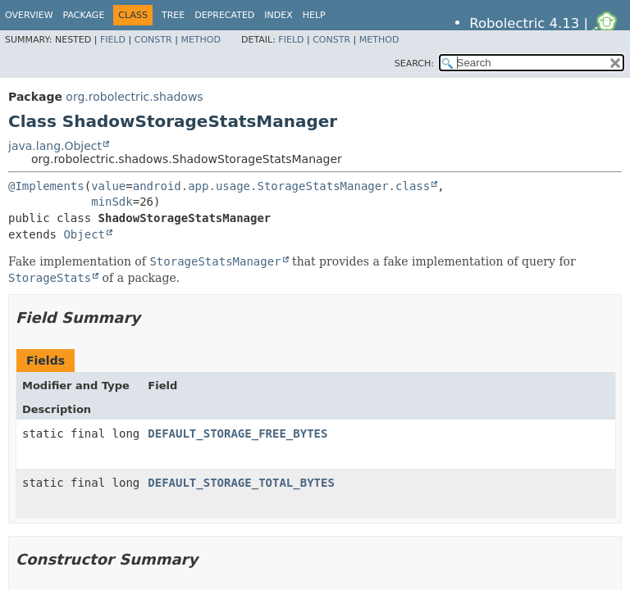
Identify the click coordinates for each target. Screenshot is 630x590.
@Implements (46, 186)
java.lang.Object (55, 145)
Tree (173, 15)
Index (278, 15)
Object (84, 234)
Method (200, 39)
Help (314, 15)
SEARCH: (414, 63)
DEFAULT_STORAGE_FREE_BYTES (237, 433)
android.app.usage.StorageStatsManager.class (281, 186)
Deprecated (224, 15)
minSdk (112, 201)
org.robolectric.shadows (134, 96)
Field (113, 39)
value (108, 186)
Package (84, 15)
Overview (29, 15)
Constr (153, 39)
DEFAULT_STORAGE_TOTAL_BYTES (241, 482)
